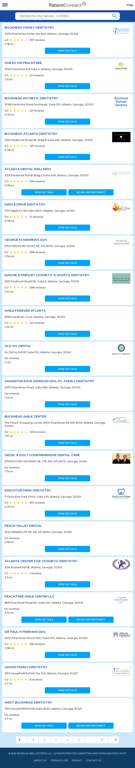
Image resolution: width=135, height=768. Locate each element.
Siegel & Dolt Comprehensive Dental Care (42, 455)
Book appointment (91, 192)
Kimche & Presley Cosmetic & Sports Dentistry (47, 275)
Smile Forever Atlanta (25, 311)
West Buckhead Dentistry (28, 702)
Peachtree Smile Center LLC (29, 596)
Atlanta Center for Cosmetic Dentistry (41, 561)
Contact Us (93, 760)
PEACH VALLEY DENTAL (23, 526)
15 (102, 740)
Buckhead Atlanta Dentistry (31, 134)
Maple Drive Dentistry (25, 204)
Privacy (77, 760)
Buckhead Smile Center (25, 416)
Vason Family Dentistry (26, 667)
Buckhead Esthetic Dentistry (31, 98)
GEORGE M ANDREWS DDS (26, 240)
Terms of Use (59, 760)
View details (67, 50)
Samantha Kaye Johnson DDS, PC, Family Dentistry (49, 381)
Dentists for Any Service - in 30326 (44, 16)
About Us (40, 760)
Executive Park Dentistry (28, 490)
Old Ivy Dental (18, 346)
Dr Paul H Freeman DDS (25, 632)
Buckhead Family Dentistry (29, 27)
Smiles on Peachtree (23, 63)
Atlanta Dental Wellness (28, 169)
